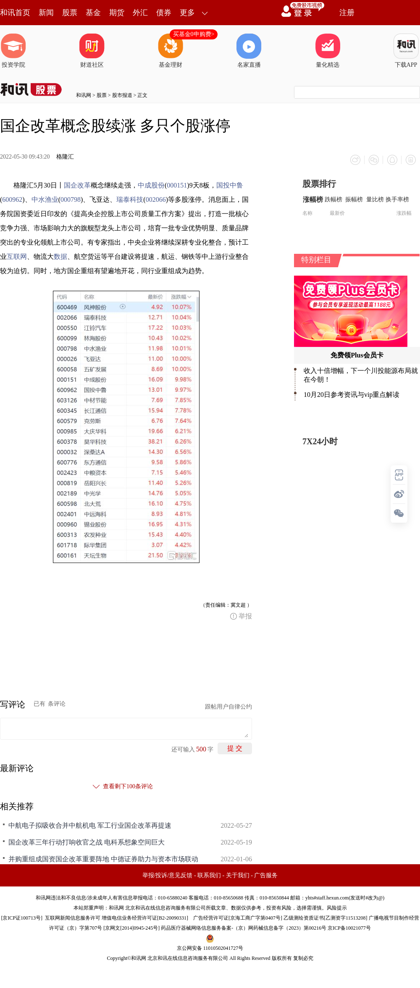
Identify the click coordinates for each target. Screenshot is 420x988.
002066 (156, 199)
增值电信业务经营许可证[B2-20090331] (145, 918)
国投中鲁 (229, 185)
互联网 (17, 256)
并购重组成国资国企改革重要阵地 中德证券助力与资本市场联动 (103, 859)
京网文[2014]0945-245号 (131, 928)
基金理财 (170, 51)
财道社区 (92, 51)
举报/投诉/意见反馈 (167, 875)
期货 (116, 12)
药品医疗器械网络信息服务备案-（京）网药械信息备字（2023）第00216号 (243, 928)
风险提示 (337, 908)
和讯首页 (15, 12)
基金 (93, 12)
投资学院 (13, 51)
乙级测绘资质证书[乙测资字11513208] (326, 918)
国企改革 (77, 185)
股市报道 (122, 95)
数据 (60, 256)
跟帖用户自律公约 (228, 707)
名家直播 (249, 51)
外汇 (140, 12)
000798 (70, 199)
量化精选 (327, 51)
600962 (12, 199)
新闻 (46, 12)
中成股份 (151, 185)
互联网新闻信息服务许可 (72, 918)
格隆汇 (65, 157)
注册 (346, 12)
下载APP (406, 51)
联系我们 (209, 875)
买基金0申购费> (194, 34)
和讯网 (83, 95)
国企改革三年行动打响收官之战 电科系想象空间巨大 (86, 842)
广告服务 (266, 875)
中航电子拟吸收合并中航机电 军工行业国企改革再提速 (89, 825)
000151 (177, 185)
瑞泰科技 (129, 199)
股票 (69, 12)
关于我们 (237, 875)
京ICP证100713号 (22, 918)
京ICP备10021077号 (349, 928)
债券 (163, 12)
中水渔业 (45, 199)
